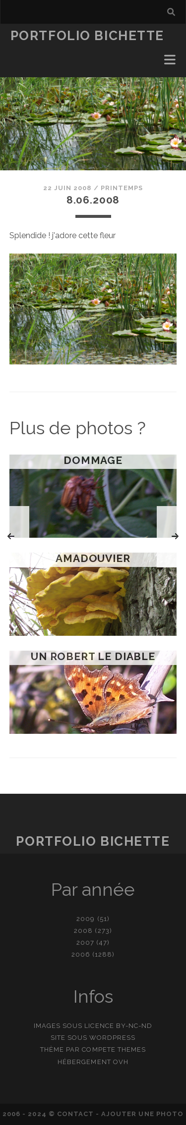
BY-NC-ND (134, 1025)
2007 (85, 942)
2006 (80, 954)
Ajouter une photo (142, 1114)
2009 (85, 918)
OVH (120, 1062)
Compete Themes (114, 1049)
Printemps (122, 188)
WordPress (112, 1037)
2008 (83, 930)
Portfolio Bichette (87, 35)
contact (75, 1114)
